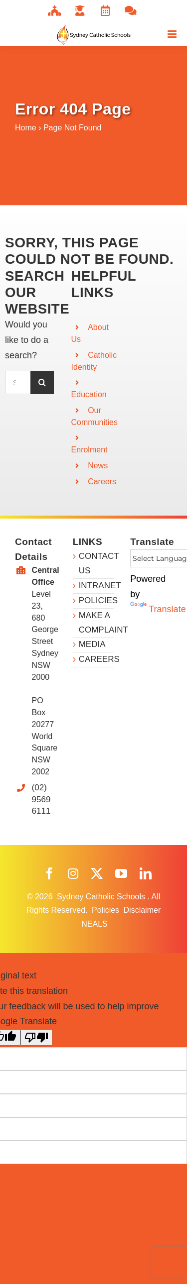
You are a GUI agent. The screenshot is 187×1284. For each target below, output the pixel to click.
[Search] (42, 382)
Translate (158, 609)
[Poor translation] (36, 1037)
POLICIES (97, 600)
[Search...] (17, 382)
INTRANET (97, 585)
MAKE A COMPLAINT (97, 623)
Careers (102, 481)
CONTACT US (97, 563)
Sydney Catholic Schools (102, 896)
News (98, 465)
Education (89, 394)
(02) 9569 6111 (41, 799)
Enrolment (89, 449)
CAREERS (97, 659)
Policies (107, 910)
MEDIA (92, 644)
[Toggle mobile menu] (173, 34)
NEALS (94, 924)
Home (25, 127)
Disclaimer (142, 910)
